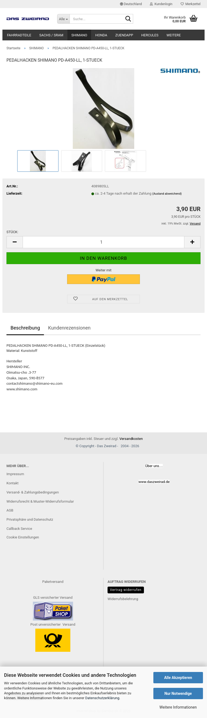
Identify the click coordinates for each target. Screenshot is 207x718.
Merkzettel (191, 4)
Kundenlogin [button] (161, 4)
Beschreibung (25, 328)
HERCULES (149, 35)
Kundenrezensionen (69, 328)
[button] (131, 4)
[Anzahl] (103, 242)
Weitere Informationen (178, 707)
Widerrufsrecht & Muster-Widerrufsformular (40, 501)
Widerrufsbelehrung (123, 599)
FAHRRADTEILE (19, 35)
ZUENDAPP (124, 35)
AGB (9, 510)
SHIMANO (79, 35)
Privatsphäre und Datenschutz (29, 519)
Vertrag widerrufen (126, 590)
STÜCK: (12, 232)
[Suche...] (63, 19)
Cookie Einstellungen (22, 537)
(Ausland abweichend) (167, 193)
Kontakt (12, 483)
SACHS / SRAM (51, 35)
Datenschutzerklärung (102, 698)
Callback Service (19, 529)
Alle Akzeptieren (178, 677)
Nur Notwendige (178, 693)
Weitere (174, 35)
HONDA (101, 35)
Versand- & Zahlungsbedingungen (32, 492)
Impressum (15, 474)
